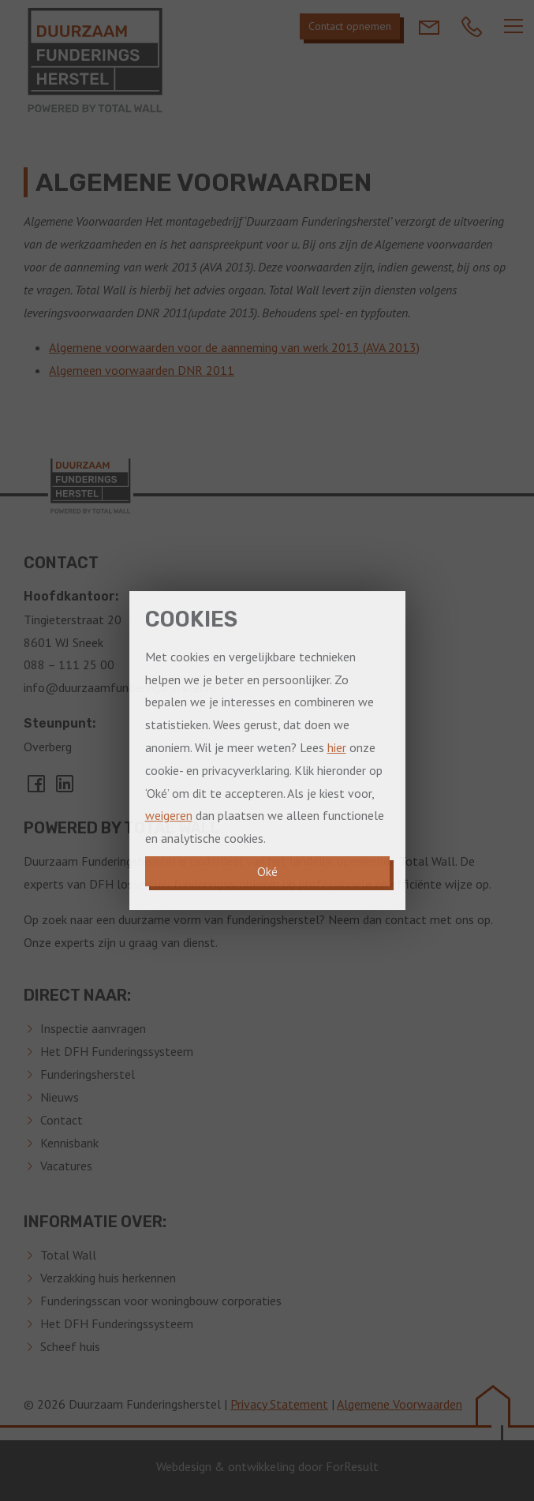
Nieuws (59, 1097)
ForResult (352, 1466)
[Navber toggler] (513, 26)
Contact (61, 1120)
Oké (267, 871)
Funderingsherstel (87, 1074)
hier (336, 747)
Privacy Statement (279, 1404)
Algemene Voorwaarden (399, 1404)
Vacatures (66, 1165)
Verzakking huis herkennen (108, 1278)
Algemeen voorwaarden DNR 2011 (141, 370)
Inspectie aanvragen (93, 1028)
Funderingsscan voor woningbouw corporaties (161, 1300)
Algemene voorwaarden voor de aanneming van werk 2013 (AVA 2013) (234, 347)
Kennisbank (69, 1143)
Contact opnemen (349, 26)
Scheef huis (70, 1346)
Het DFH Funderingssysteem (116, 1051)
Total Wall (68, 1255)
